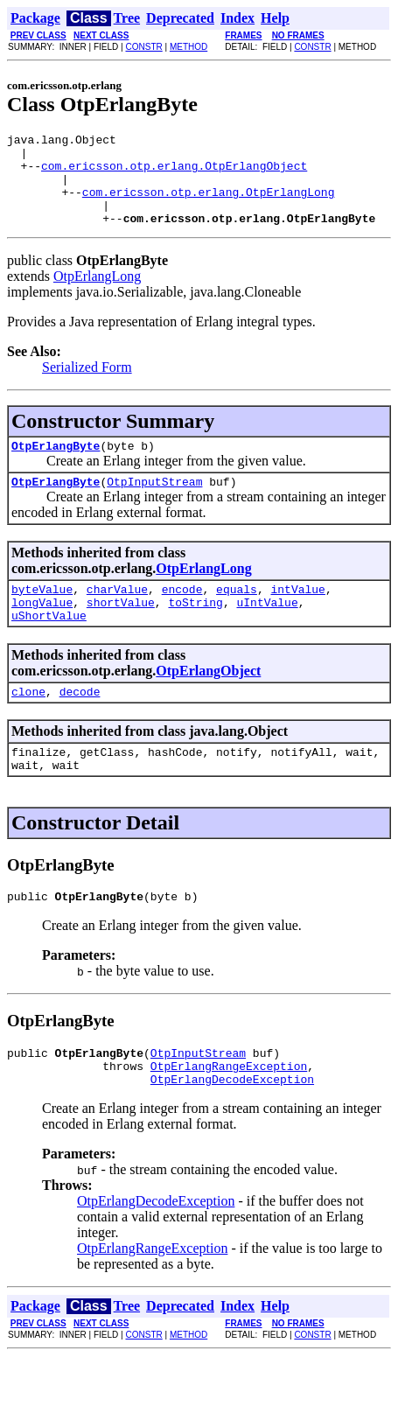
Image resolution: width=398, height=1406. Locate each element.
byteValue (42, 615)
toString (195, 631)
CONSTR (143, 47)
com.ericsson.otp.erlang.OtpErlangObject (174, 173)
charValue (117, 615)
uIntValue (266, 631)
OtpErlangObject (208, 702)
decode (80, 725)
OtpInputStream (154, 505)
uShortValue (49, 646)
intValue (297, 615)
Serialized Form (87, 385)
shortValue (121, 631)
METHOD (188, 47)
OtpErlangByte (55, 466)
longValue (42, 631)
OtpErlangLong (97, 294)
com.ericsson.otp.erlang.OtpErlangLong (208, 205)
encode (182, 615)
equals (236, 615)
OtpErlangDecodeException (232, 1129)
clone (28, 725)
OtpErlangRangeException (228, 1113)
